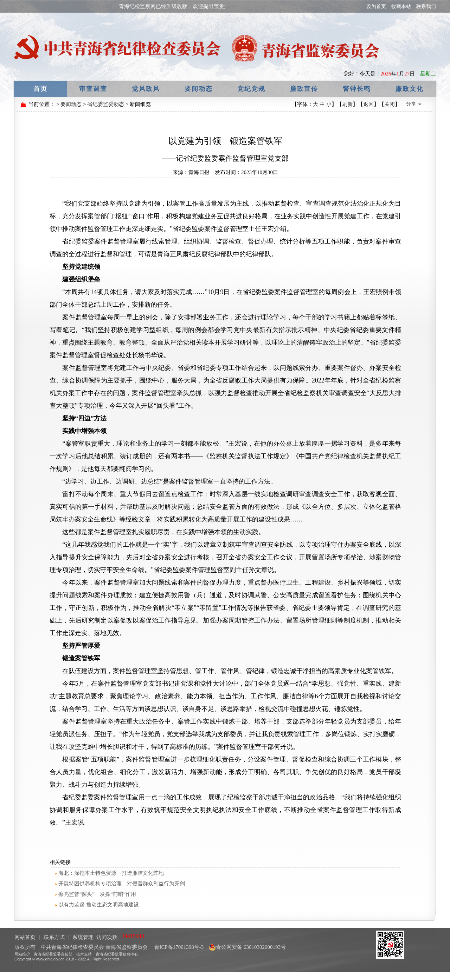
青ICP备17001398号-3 (178, 947)
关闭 (389, 104)
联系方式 (54, 937)
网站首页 (25, 937)
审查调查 (93, 88)
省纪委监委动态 (105, 104)
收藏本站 (401, 6)
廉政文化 (410, 88)
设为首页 (376, 6)
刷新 (347, 104)
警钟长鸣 (357, 88)
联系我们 (426, 6)
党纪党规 (251, 88)
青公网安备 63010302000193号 (247, 947)
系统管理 (83, 937)
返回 (368, 104)
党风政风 (146, 88)
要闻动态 (199, 88)
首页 (40, 88)
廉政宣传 (304, 88)
